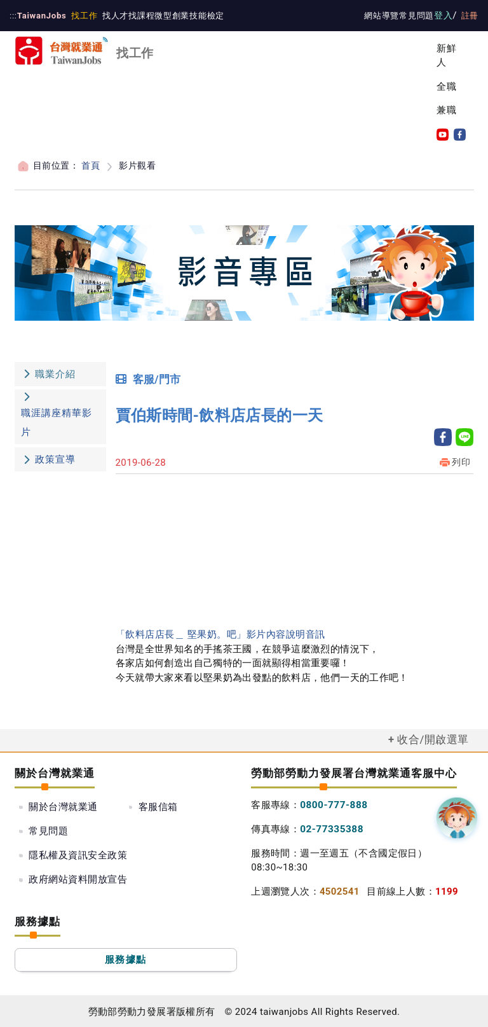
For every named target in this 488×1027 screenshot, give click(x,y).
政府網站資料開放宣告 (77, 854)
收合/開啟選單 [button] (433, 738)
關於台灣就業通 (63, 806)
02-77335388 (330, 827)
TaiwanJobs (40, 15)
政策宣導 (55, 459)
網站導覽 (386, 15)
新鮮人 (447, 56)
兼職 (447, 110)
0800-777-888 (332, 803)
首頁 (90, 165)
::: (13, 15)
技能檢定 (201, 15)
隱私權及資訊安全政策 (187, 829)
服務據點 (125, 958)
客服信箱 (158, 806)
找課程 (136, 15)
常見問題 (420, 15)
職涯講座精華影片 (56, 422)
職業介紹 (48, 373)
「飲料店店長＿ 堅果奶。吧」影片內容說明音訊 (219, 633)
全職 (447, 86)
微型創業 (166, 15)
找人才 (111, 15)
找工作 (80, 15)
